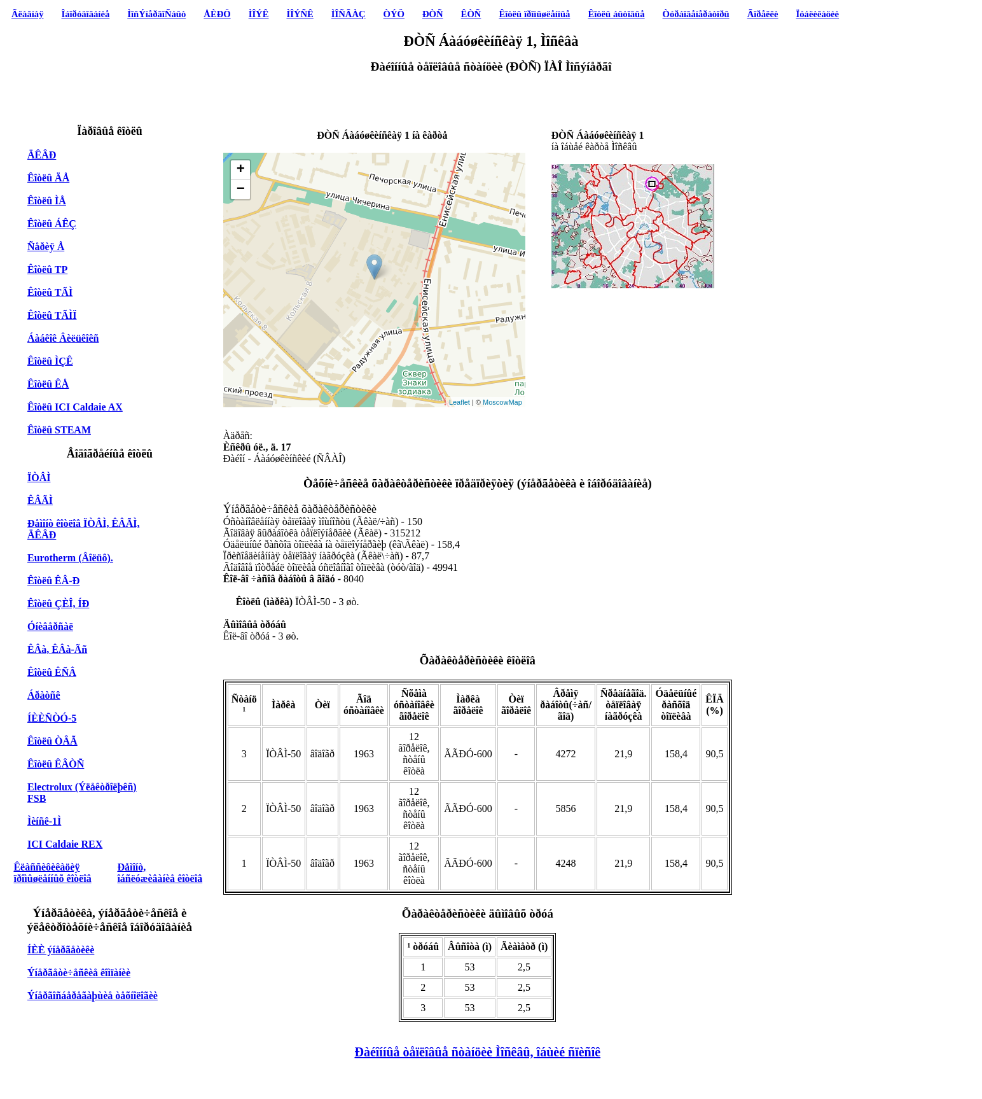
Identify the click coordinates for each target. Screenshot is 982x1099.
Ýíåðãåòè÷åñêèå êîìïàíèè (78, 972)
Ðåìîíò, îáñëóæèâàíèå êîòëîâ (159, 873)
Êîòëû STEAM (59, 429)
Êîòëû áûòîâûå (616, 14)
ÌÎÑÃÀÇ (348, 14)
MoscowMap (502, 402)
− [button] (241, 189)
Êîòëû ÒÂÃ (52, 741)
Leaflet (459, 402)
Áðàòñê (43, 695)
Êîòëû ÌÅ (46, 200)
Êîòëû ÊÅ (48, 384)
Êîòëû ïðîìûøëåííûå (534, 14)
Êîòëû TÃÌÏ (52, 315)
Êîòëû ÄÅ (48, 177)
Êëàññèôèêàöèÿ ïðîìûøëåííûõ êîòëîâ (52, 873)
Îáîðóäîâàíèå (86, 14)
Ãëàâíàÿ (27, 14)
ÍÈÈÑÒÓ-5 (51, 718)
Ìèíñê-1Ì (44, 821)
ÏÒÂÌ (38, 477)
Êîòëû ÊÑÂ (51, 672)
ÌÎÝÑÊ (299, 14)
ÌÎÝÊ (259, 14)
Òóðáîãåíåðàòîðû (696, 14)
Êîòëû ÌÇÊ (50, 361)
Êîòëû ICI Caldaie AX (75, 407)
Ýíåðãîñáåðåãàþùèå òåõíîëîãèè (92, 995)
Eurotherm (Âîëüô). (70, 557)
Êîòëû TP (47, 269)
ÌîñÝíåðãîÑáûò (156, 14)
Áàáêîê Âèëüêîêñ (63, 338)
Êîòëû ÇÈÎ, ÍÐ (58, 603)
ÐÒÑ (432, 14)
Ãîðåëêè (762, 14)
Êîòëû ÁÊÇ (51, 223)
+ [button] (241, 169)
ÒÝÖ (394, 14)
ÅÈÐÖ (217, 14)
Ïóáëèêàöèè (818, 14)
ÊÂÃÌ (40, 500)
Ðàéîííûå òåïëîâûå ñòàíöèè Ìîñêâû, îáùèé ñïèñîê (477, 1052)
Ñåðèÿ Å (45, 246)
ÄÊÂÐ (41, 155)
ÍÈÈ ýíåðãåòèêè (60, 949)
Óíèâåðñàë (50, 626)
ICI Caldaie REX (64, 844)
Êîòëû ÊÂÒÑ (55, 764)
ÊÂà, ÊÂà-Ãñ (57, 649)
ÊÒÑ (471, 14)
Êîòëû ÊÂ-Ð (53, 580)
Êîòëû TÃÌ (50, 292)
